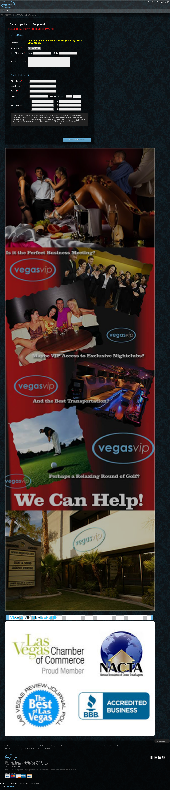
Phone (13, 96)
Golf (70, 746)
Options (92, 746)
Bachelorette (114, 746)
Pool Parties (44, 746)
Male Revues (62, 746)
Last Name (16, 86)
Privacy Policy (35, 783)
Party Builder (29, 749)
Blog (20, 749)
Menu (5, 11)
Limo (35, 746)
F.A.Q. (14, 749)
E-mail (14, 91)
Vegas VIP (16, 15)
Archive (38, 749)
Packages (27, 746)
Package (14, 42)
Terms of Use (23, 783)
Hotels (76, 746)
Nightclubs (8, 746)
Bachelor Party (102, 746)
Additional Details (19, 62)
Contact (7, 749)
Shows (84, 746)
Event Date (16, 48)
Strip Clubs (18, 746)
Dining (53, 746)
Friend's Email (17, 106)
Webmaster (10, 786)
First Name (16, 81)
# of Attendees (18, 53)
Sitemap (47, 749)
